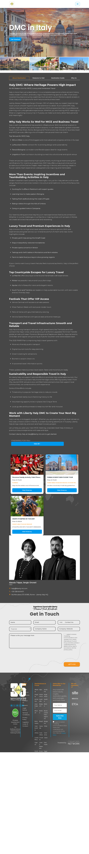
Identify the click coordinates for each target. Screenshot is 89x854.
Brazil (41, 718)
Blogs (24, 697)
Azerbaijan (36, 704)
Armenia (36, 699)
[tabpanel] (44, 308)
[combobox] (20, 628)
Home (24, 689)
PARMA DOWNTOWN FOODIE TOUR (60, 477)
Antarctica (41, 694)
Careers (24, 702)
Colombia (41, 728)
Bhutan (36, 708)
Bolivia (41, 708)
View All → (20, 444)
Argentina (46, 694)
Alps (40, 689)
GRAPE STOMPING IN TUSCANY (23, 519)
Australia (41, 699)
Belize (46, 703)
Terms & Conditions (25, 710)
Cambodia (36, 723)
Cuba (45, 732)
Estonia (36, 752)
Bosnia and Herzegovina (45, 711)
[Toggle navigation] (77, 4)
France (41, 762)
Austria (45, 699)
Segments (25, 694)
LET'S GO (71, 664)
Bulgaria (46, 719)
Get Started (15, 39)
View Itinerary (27, 490)
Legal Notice (24, 706)
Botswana (36, 719)
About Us (25, 692)
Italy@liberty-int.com (18, 588)
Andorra (46, 690)
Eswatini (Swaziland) (41, 755)
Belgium (40, 704)
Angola (36, 694)
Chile (45, 722)
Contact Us (25, 700)
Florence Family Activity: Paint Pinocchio (27, 477)
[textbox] (20, 629)
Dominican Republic (36, 746)
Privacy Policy (24, 715)
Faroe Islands (45, 753)
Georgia (45, 762)
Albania (36, 690)
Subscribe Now (60, 716)
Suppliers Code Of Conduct (25, 720)
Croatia (41, 733)
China (36, 727)
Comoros (45, 728)
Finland (36, 762)
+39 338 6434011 (17, 591)
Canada (41, 723)
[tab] (19, 78)
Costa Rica (36, 733)
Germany (36, 767)
